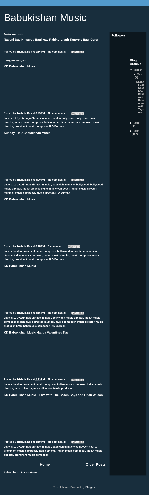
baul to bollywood (63, 118)
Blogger (90, 487)
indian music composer (29, 122)
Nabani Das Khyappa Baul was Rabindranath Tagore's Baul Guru (51, 39)
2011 (137, 131)
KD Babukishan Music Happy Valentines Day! (37, 332)
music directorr (42, 388)
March (140, 74)
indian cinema (31, 188)
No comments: (57, 51)
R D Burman (56, 126)
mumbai (9, 192)
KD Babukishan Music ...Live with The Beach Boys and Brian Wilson (53, 395)
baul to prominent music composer (34, 251)
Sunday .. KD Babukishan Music (27, 133)
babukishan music (63, 184)
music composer (81, 122)
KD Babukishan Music (20, 66)
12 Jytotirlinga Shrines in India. (32, 118)
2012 (137, 123)
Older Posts (96, 464)
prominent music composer (31, 126)
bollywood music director (72, 251)
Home (45, 464)
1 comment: (55, 246)
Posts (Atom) (29, 472)
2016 (137, 70)
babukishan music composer (69, 446)
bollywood (82, 184)
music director (45, 192)
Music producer (62, 388)
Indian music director (57, 122)
